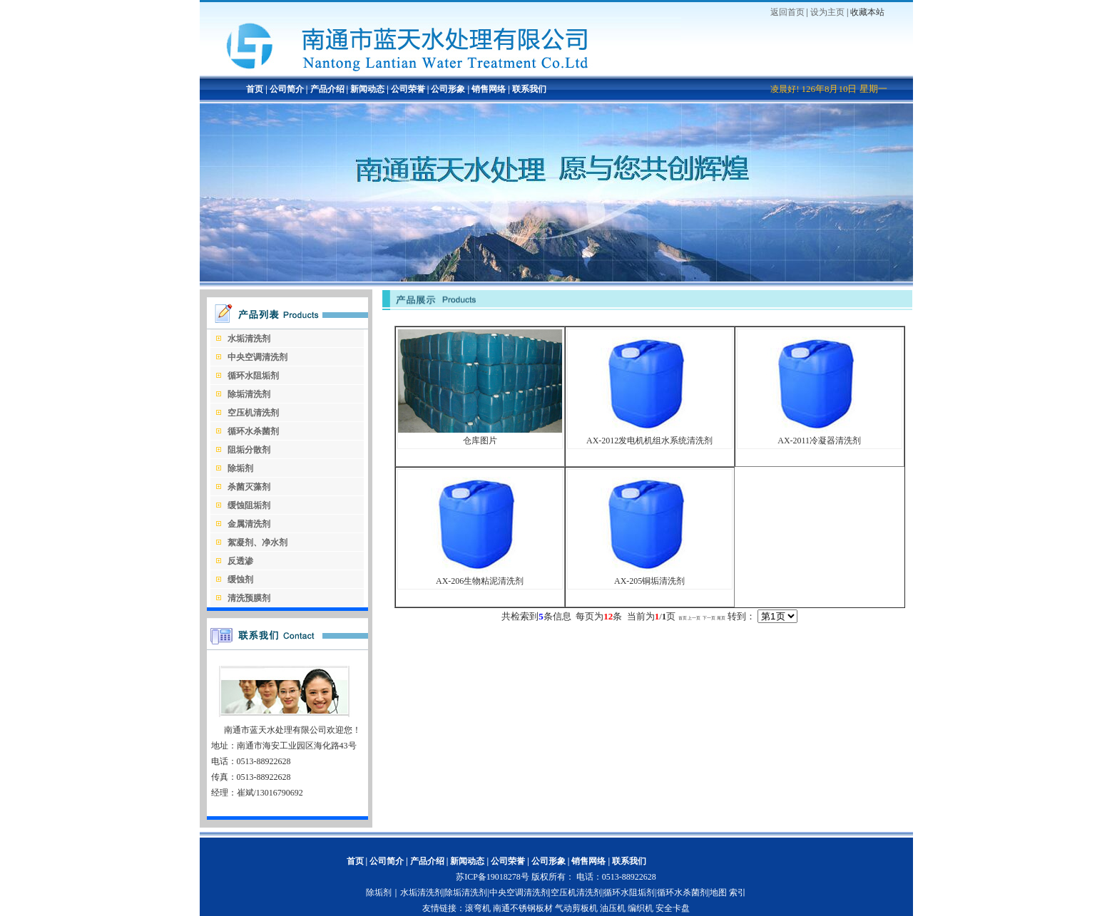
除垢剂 (379, 892)
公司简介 (285, 89)
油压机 (613, 908)
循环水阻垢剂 (629, 892)
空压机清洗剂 (576, 892)
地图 (718, 892)
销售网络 (488, 89)
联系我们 (529, 89)
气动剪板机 (576, 908)
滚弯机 (478, 908)
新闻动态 (367, 89)
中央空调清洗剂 (519, 892)
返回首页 (787, 12)
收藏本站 (867, 12)
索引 (737, 892)
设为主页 (827, 12)
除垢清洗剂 (465, 892)
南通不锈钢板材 (523, 908)
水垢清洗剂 (421, 892)
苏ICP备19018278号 (492, 877)
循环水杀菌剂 (682, 892)
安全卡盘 (673, 908)
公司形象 (448, 89)
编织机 (640, 908)
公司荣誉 (408, 89)
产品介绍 (326, 89)
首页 (254, 89)
